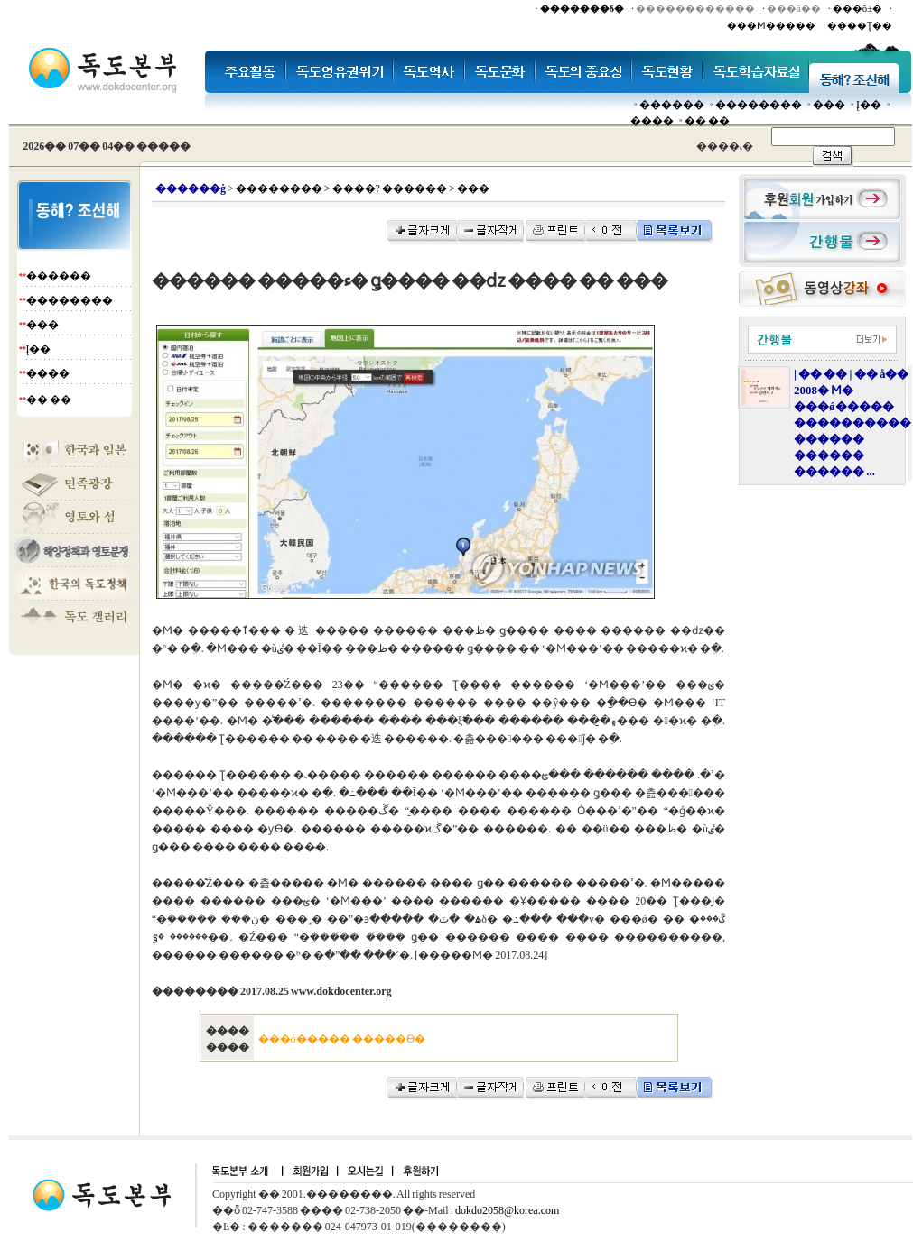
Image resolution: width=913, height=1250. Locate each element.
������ (671, 104)
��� (829, 104)
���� (652, 121)
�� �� (707, 121)
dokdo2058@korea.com (507, 1210)
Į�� (868, 104)
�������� (758, 104)
